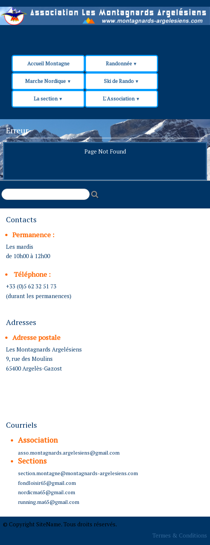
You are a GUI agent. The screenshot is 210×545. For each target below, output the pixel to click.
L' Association (121, 98)
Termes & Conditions (179, 535)
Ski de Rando (121, 80)
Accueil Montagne (48, 63)
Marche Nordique (48, 80)
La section (48, 98)
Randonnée (122, 63)
